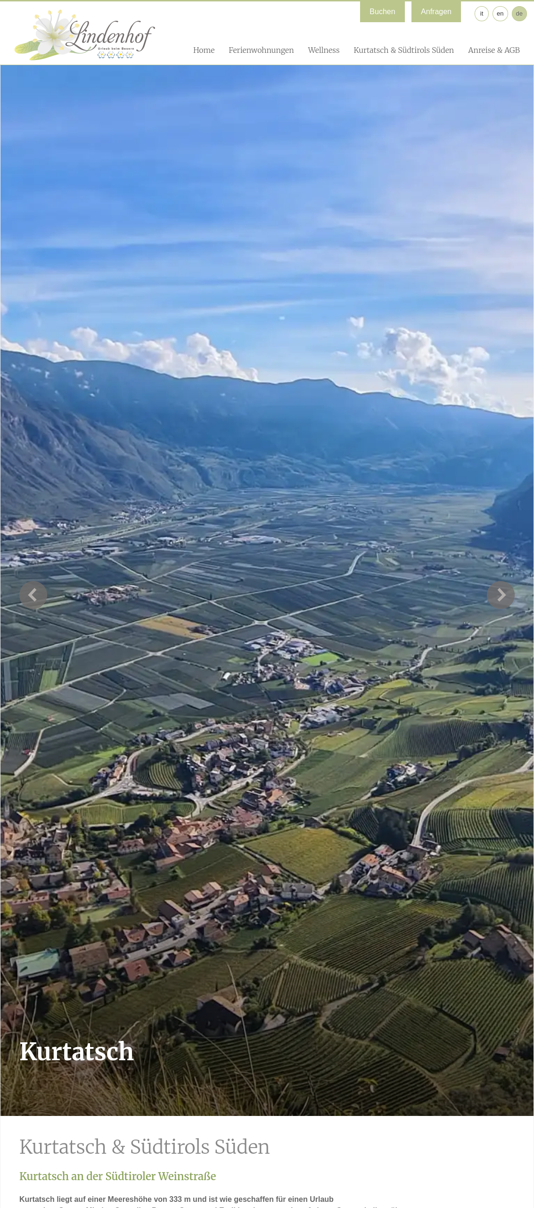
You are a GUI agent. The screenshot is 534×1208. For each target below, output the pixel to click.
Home (203, 50)
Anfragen (436, 12)
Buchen (382, 12)
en (500, 13)
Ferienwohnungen (261, 50)
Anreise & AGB (494, 50)
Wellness (324, 50)
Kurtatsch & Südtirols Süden (403, 50)
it (482, 13)
